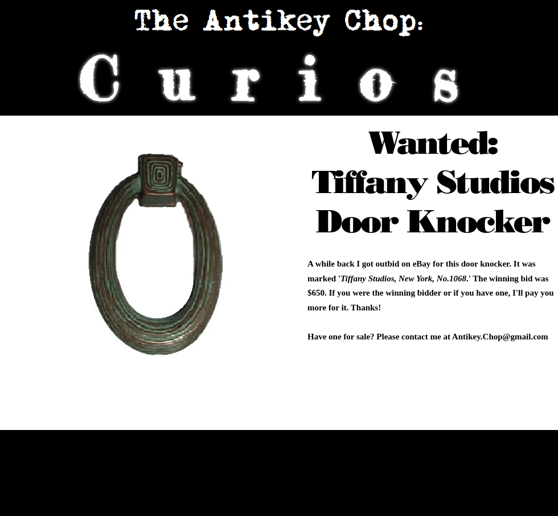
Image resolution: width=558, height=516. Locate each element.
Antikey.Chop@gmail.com (500, 336)
